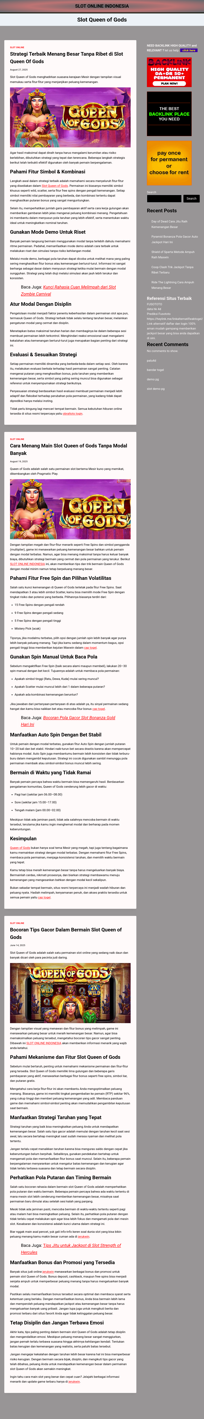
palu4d (151, 360)
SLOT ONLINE (17, 47)
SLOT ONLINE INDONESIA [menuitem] (27, 564)
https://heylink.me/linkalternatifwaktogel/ (175, 319)
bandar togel (155, 370)
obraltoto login (72, 413)
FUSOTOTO (154, 304)
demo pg (153, 379)
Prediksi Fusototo (159, 314)
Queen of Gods (20, 848)
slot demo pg (156, 389)
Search (151, 192)
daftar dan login (177, 323)
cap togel (44, 897)
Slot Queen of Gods (55, 185)
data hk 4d (154, 309)
